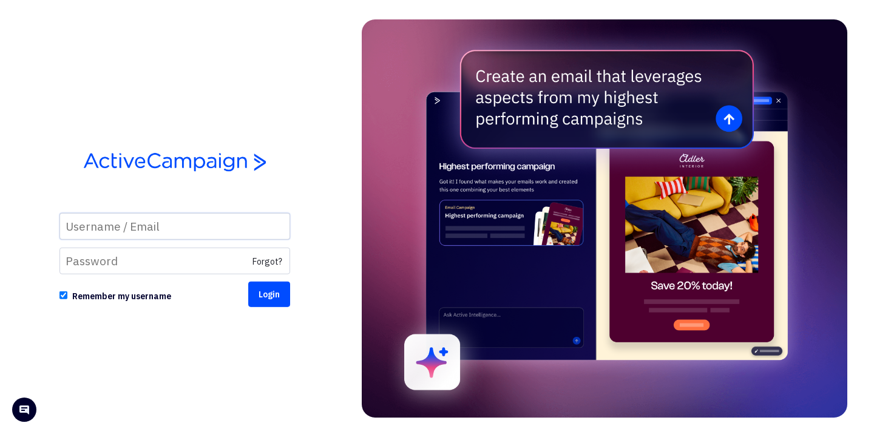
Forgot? (267, 261)
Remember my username (121, 296)
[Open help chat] (24, 411)
